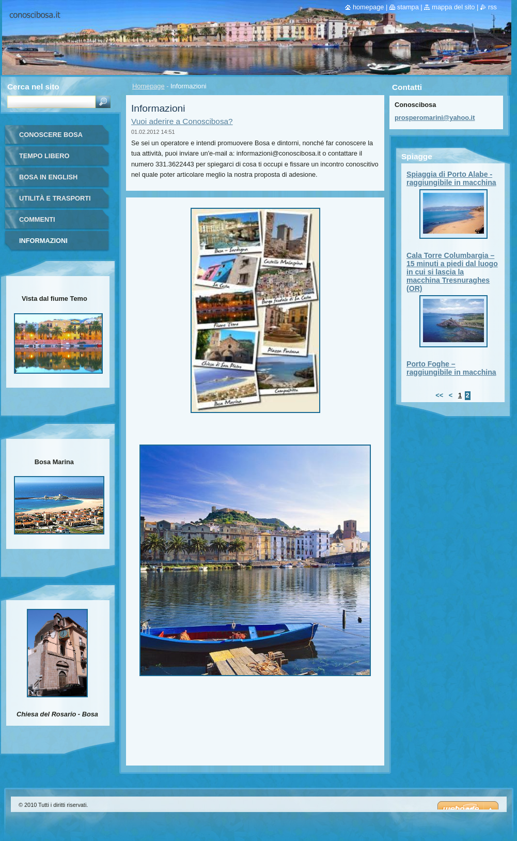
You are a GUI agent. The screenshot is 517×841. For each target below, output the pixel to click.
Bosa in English (48, 177)
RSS (492, 7)
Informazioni (43, 240)
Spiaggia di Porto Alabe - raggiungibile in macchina (451, 178)
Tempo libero (44, 156)
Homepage (148, 86)
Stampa (408, 7)
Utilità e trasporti (55, 198)
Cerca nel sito (33, 86)
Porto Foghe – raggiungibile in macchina (451, 368)
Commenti (37, 219)
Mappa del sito (453, 7)
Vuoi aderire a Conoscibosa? (182, 121)
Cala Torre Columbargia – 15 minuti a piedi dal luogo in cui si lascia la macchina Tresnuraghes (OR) (452, 272)
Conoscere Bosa (51, 135)
